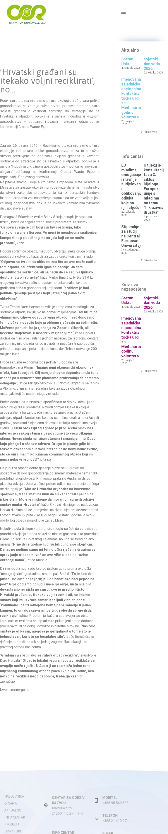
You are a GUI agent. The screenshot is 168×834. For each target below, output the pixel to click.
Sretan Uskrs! (127, 61)
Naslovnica (14, 825)
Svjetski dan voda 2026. (152, 64)
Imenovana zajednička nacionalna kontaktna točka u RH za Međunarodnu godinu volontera (133, 98)
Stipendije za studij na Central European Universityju (131, 236)
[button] (123, 11)
